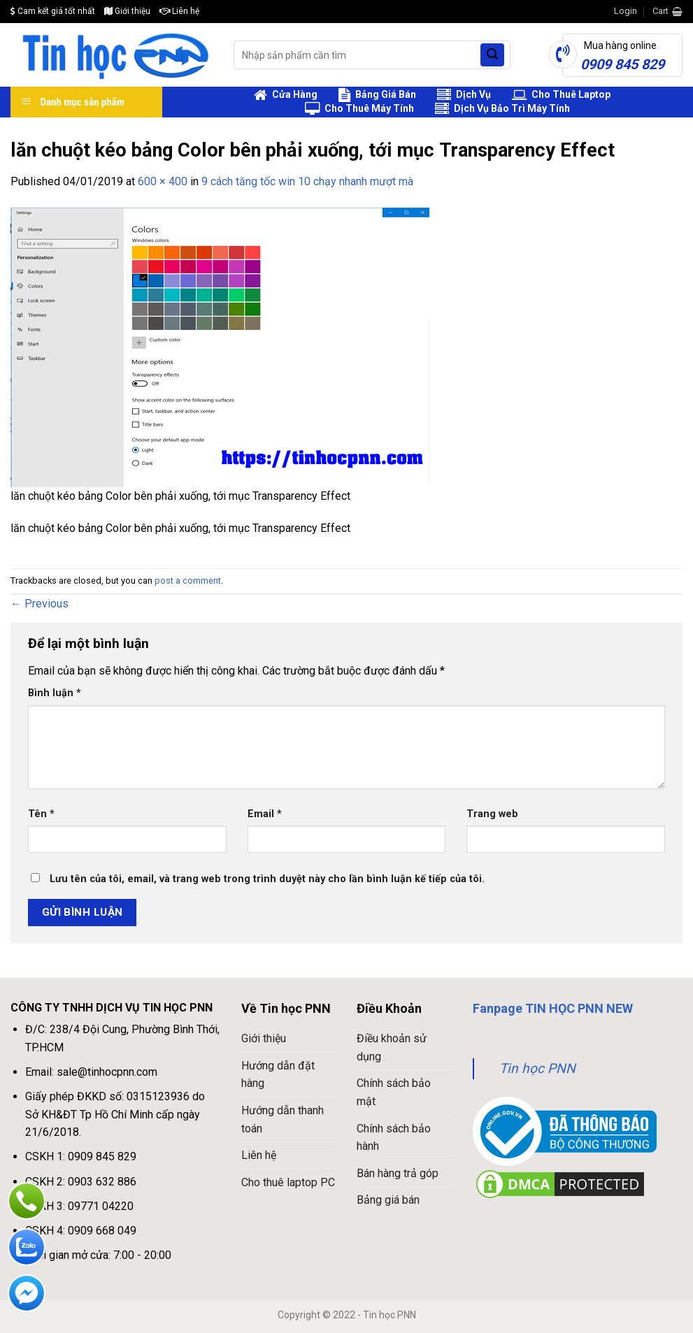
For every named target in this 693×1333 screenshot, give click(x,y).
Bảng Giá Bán (377, 95)
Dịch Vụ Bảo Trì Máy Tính (502, 109)
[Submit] (492, 55)
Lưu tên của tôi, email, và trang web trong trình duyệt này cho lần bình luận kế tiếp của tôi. (267, 879)
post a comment (188, 580)
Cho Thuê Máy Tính (359, 109)
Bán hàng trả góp (397, 1173)
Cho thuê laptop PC (288, 1182)
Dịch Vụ (464, 95)
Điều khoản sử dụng (392, 1047)
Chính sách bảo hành (394, 1137)
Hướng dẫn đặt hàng (278, 1074)
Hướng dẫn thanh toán (282, 1119)
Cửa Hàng (285, 95)
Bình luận (54, 693)
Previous (39, 603)
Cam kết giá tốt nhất (52, 11)
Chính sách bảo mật (394, 1092)
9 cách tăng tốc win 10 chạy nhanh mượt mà (307, 181)
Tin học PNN (537, 1068)
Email (265, 814)
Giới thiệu (127, 11)
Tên (41, 814)
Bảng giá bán (388, 1199)
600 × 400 (162, 181)
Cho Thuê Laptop (561, 95)
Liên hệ (179, 11)
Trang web (492, 814)
